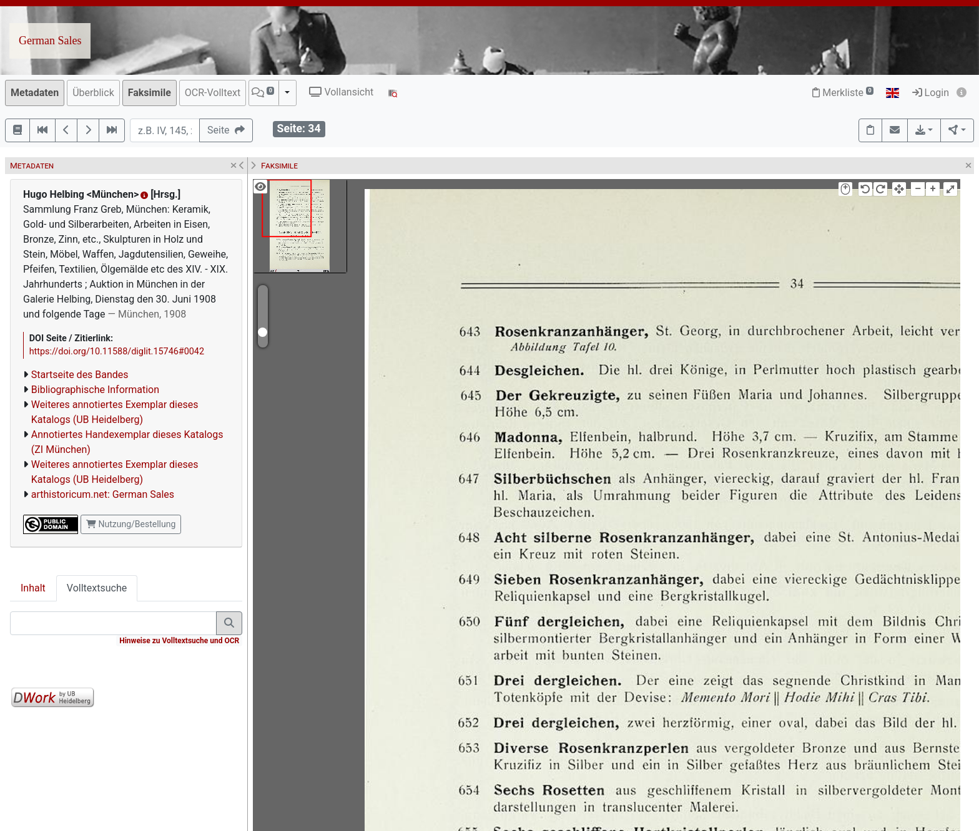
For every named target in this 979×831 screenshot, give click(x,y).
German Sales (50, 40)
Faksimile (149, 93)
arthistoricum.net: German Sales (102, 494)
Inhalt (33, 588)
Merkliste (842, 93)
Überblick (93, 93)
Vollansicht (341, 92)
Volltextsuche (97, 588)
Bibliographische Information (95, 390)
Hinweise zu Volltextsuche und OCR (179, 640)
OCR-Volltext (212, 93)
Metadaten (35, 93)
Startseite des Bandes (80, 375)
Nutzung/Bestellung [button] (130, 524)
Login (930, 93)
